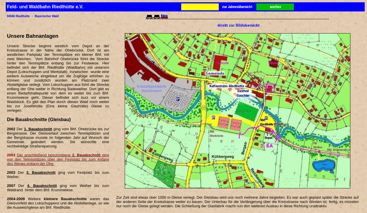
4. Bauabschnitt (42, 186)
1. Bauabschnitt (38, 129)
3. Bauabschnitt (41, 172)
